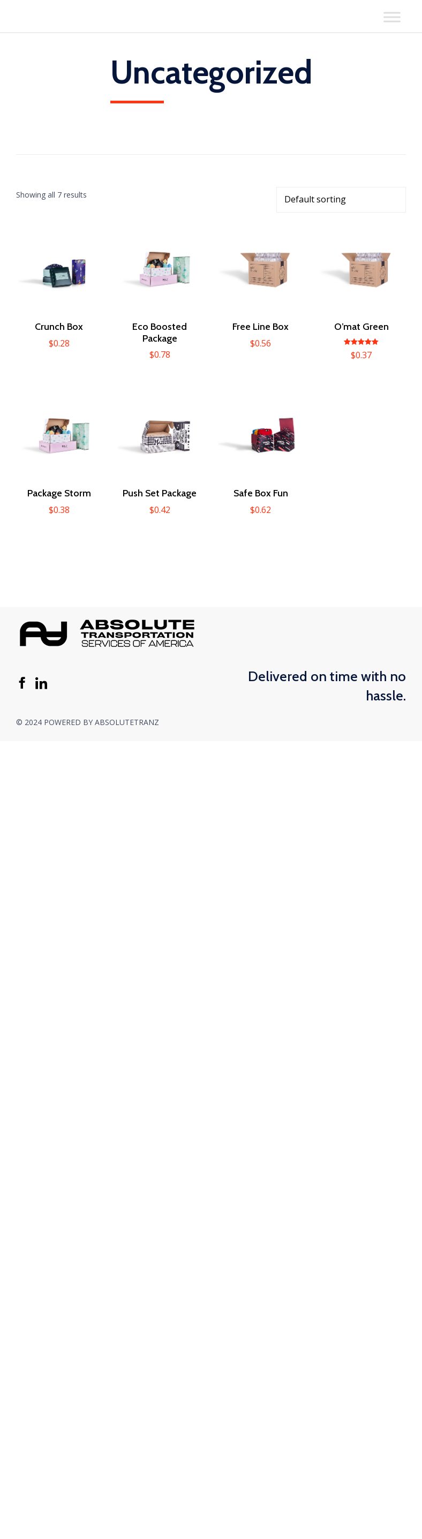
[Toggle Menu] (392, 17)
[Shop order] (341, 200)
